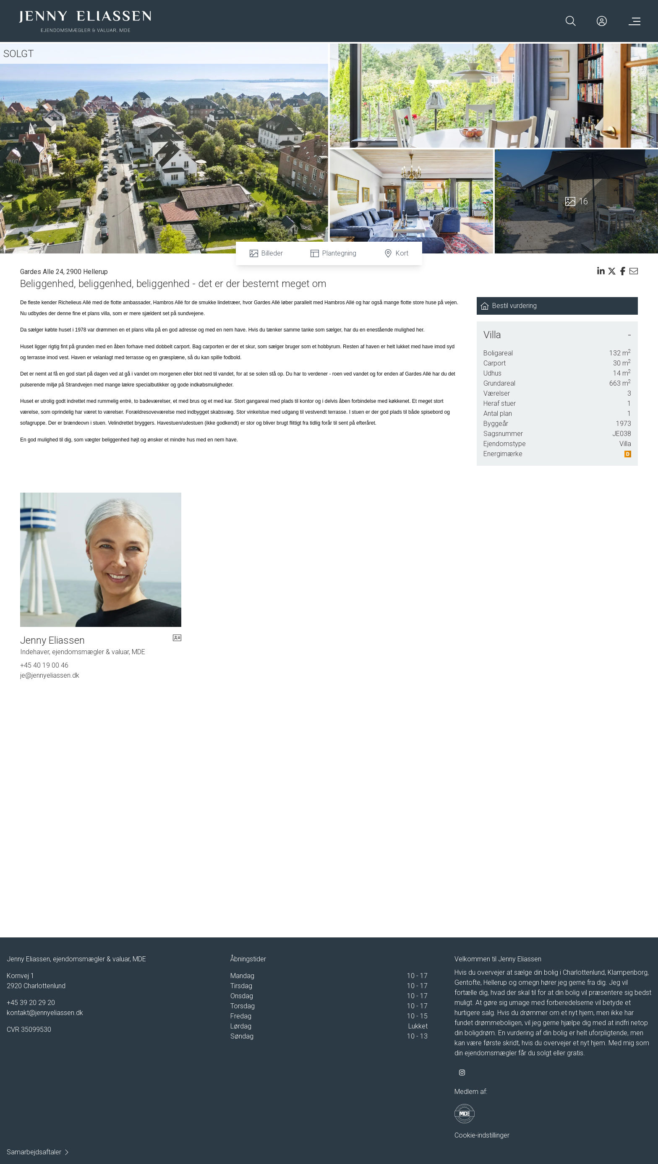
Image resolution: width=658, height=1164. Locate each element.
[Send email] (633, 271)
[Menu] (632, 21)
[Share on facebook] (623, 271)
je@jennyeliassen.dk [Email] (49, 675)
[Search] (570, 21)
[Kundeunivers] (601, 21)
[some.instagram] (462, 1072)
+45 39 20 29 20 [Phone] (31, 1003)
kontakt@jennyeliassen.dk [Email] (45, 1013)
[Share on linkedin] (601, 271)
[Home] (84, 21)
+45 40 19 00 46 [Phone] (44, 665)
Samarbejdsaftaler (38, 1152)
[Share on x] (612, 271)
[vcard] (177, 645)
